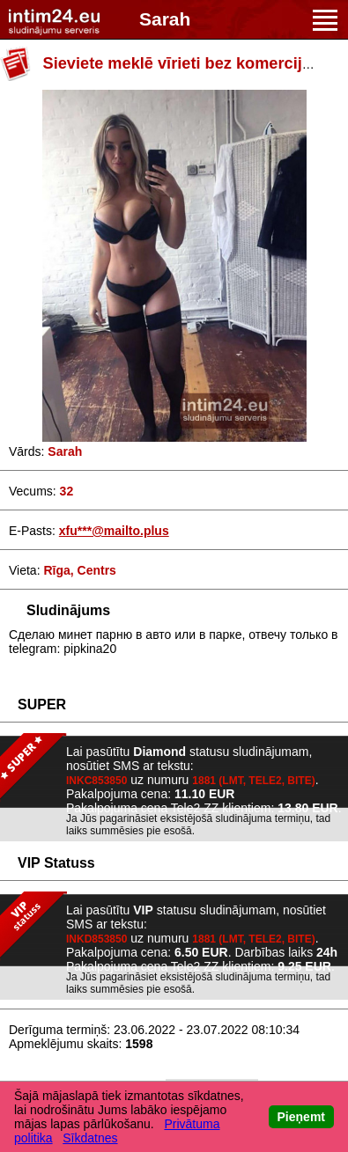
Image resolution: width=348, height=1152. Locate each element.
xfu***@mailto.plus (114, 531)
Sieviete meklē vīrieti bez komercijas (181, 63)
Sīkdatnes (90, 1138)
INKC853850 (96, 780)
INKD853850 (96, 939)
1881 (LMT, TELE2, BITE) (253, 780)
